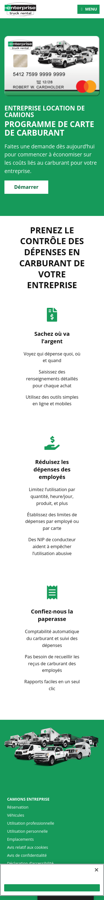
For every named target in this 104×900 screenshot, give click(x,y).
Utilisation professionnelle (30, 823)
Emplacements (20, 839)
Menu (91, 9)
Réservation (17, 807)
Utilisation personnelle (27, 831)
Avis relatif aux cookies (27, 847)
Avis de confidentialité (27, 855)
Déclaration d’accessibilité (30, 863)
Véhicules (15, 815)
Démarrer (26, 187)
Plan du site (17, 871)
